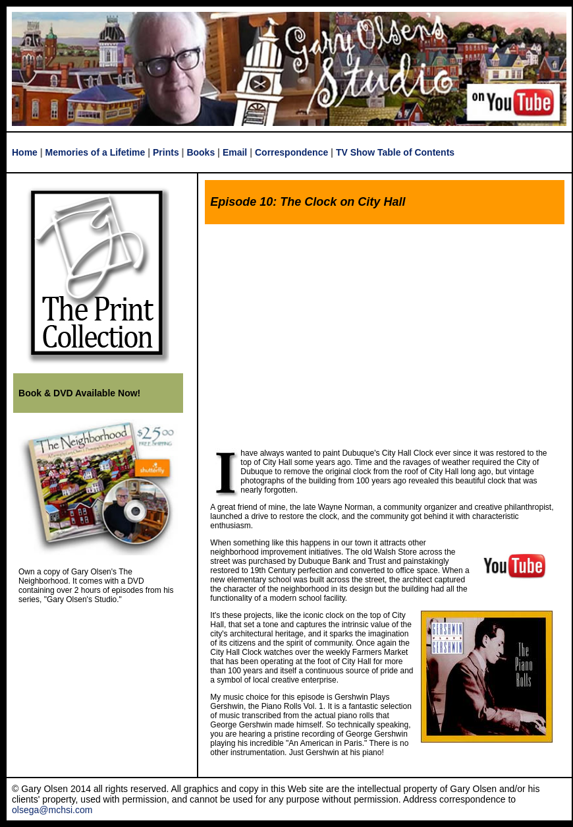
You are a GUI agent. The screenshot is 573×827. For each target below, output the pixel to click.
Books (200, 152)
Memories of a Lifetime (95, 152)
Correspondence (291, 152)
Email (235, 152)
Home (25, 152)
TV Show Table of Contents (395, 152)
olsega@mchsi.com (52, 810)
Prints (166, 152)
